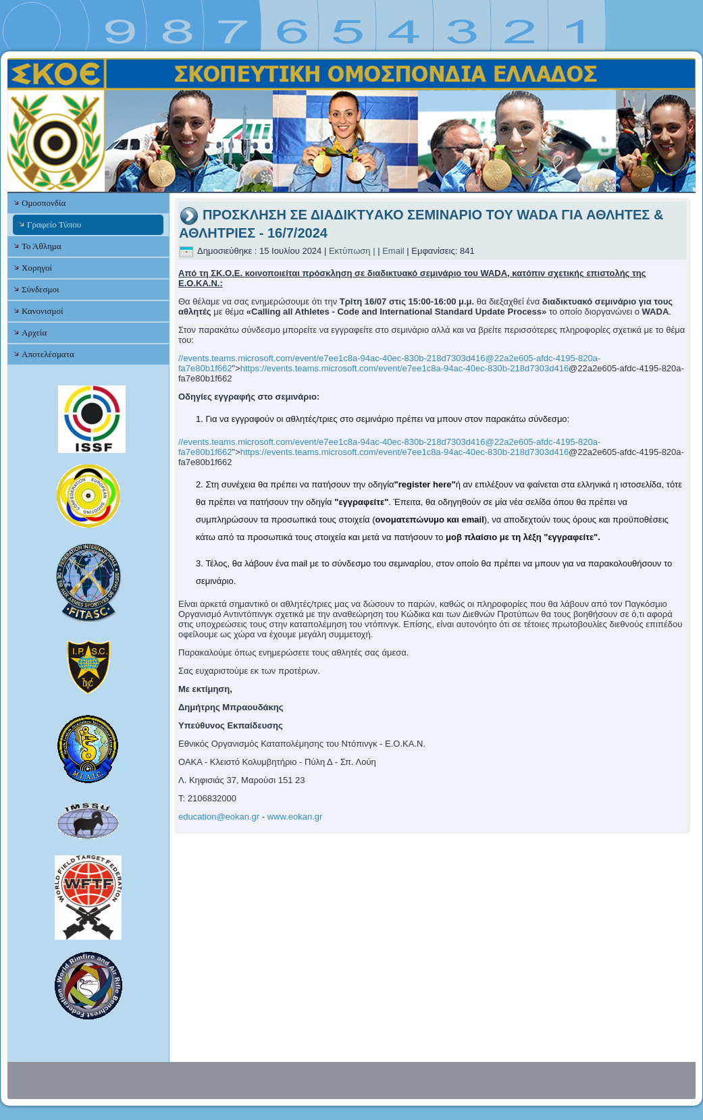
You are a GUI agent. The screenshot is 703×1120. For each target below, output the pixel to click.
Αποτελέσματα (48, 354)
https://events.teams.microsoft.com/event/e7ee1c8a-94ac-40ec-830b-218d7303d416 (404, 368)
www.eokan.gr (295, 816)
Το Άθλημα (41, 246)
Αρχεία (34, 332)
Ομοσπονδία (44, 203)
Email (393, 251)
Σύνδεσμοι (40, 289)
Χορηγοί (37, 268)
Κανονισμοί (42, 311)
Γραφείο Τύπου (54, 224)
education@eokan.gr (218, 816)
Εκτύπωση (350, 251)
